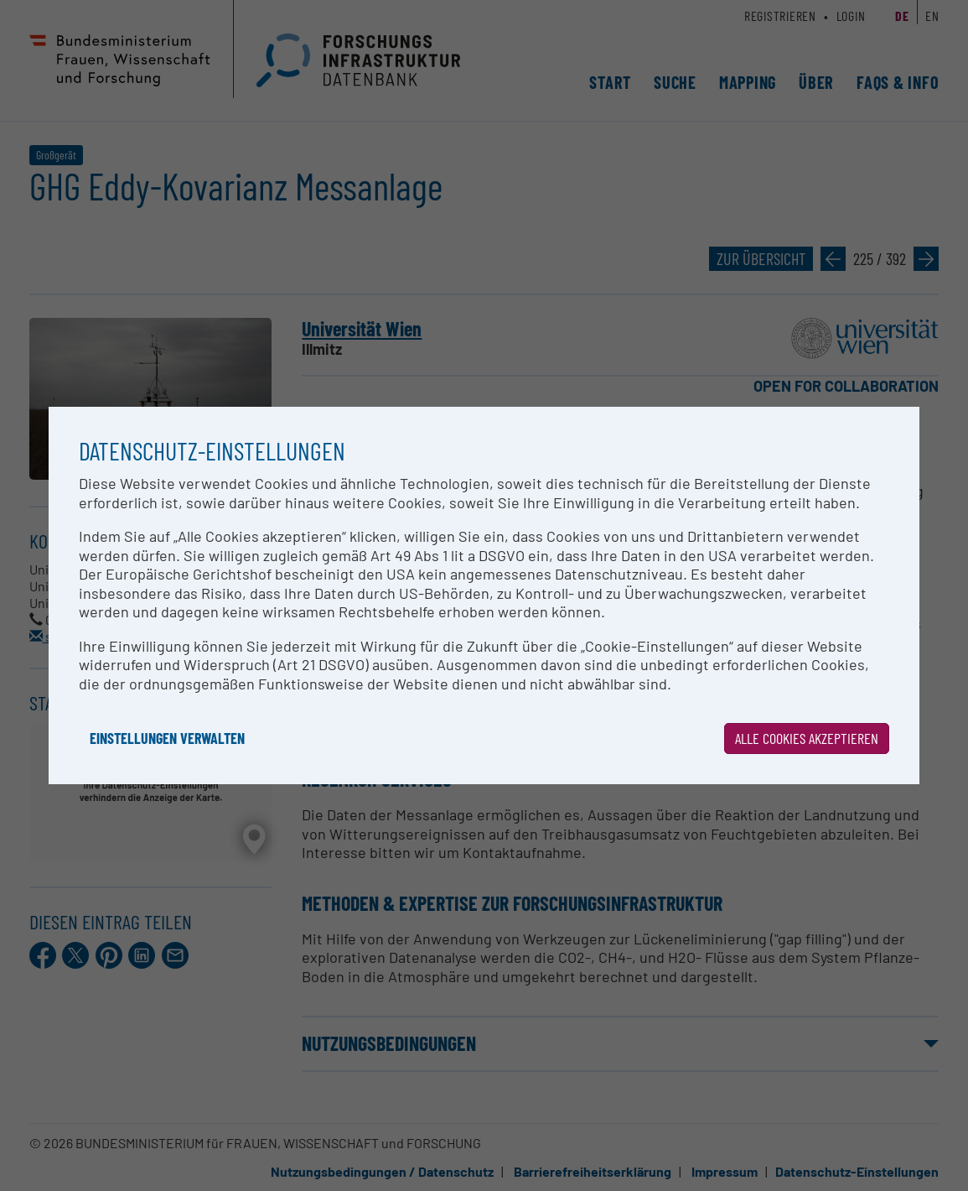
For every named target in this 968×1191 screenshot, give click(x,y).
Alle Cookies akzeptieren (806, 738)
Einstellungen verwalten (167, 738)
